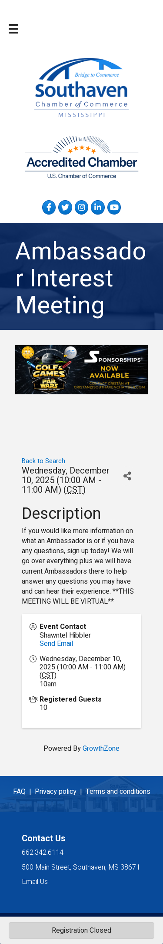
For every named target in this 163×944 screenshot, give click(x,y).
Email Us (35, 882)
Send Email (56, 643)
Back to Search (43, 461)
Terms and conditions (118, 791)
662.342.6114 (42, 852)
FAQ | (24, 791)
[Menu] (13, 28)
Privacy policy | (60, 791)
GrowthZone (101, 748)
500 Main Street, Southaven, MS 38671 (81, 867)
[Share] (127, 476)
